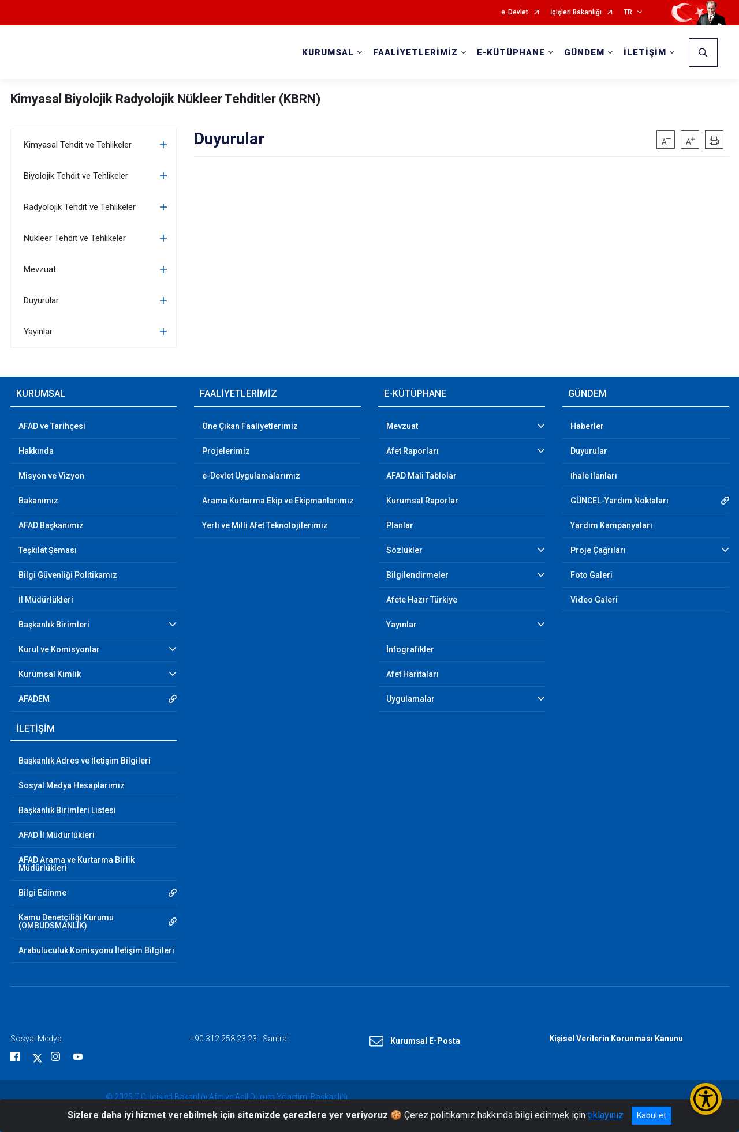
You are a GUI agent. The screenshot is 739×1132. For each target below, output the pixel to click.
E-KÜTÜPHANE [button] (511, 52)
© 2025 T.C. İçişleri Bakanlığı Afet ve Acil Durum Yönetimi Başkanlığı (227, 1096)
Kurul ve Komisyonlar (59, 649)
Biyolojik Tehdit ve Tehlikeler (76, 176)
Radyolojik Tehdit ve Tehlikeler (80, 207)
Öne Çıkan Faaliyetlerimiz (250, 426)
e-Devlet (514, 12)
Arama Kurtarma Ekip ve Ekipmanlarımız (278, 500)
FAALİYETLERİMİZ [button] (415, 52)
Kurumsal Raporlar (422, 500)
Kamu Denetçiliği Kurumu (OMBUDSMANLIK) (66, 921)
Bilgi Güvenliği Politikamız (67, 575)
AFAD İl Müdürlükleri (56, 835)
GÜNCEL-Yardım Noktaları (619, 500)
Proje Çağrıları (598, 550)
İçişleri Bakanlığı (576, 12)
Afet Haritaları (412, 674)
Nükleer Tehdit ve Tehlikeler (75, 238)
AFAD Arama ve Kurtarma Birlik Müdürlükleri (76, 863)
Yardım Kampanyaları (611, 525)
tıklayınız (606, 1115)
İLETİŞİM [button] (645, 52)
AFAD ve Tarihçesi (51, 426)
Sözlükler (404, 550)
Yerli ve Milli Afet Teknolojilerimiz (265, 525)
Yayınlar (38, 331)
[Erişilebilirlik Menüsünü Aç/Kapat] (706, 1099)
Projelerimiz (226, 451)
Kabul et (651, 1115)
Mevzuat (40, 269)
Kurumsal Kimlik (49, 674)
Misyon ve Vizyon (51, 475)
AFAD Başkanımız (51, 525)
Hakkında (36, 451)
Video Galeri (594, 599)
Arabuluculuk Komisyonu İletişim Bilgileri (96, 950)
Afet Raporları (412, 451)
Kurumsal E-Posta (415, 1041)
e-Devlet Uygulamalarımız (251, 475)
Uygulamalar (410, 699)
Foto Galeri (591, 575)
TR (628, 12)
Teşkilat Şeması (47, 550)
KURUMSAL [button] (328, 52)
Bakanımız (38, 500)
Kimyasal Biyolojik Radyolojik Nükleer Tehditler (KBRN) (165, 99)
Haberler (587, 426)
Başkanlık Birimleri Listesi (67, 810)
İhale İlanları (593, 475)
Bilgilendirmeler (417, 575)
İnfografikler (410, 649)
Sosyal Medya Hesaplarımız (71, 785)
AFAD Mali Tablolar (421, 475)
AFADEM (34, 699)
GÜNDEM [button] (584, 52)
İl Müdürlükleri (45, 599)
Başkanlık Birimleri (53, 624)
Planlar (399, 525)
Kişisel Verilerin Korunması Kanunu (616, 1039)
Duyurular (41, 300)
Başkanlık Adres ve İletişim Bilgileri (84, 760)
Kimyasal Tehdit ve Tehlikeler (78, 145)
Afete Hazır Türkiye (421, 599)
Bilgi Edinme (42, 892)
